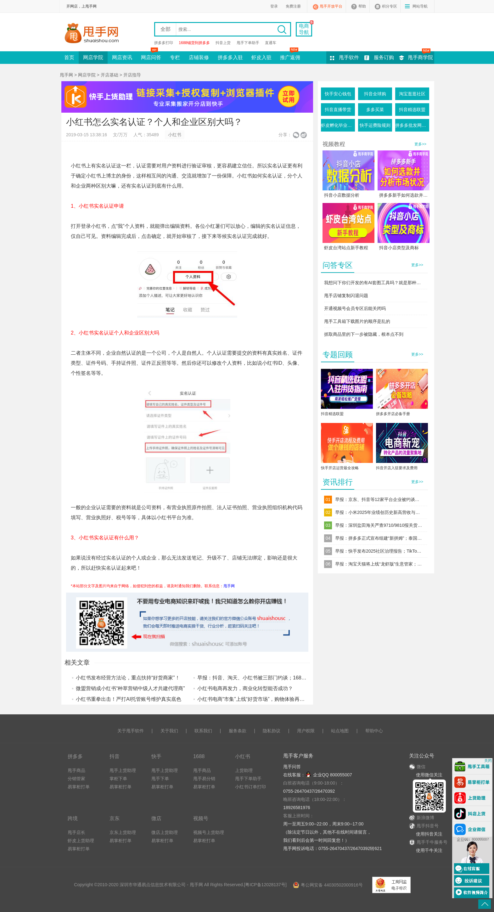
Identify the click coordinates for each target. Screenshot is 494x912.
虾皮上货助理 (81, 840)
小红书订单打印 (250, 786)
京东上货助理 (122, 832)
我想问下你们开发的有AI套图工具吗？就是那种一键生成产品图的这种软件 (374, 282)
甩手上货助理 (122, 770)
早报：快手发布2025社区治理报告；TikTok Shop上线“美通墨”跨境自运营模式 (379, 551)
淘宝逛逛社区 (412, 93)
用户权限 (306, 730)
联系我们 (203, 730)
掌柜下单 (118, 778)
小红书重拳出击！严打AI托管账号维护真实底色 (128, 699)
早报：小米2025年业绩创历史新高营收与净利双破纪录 (379, 512)
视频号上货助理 (208, 832)
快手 (156, 756)
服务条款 (237, 730)
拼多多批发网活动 (412, 125)
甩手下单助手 (248, 43)
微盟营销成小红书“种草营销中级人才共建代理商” (130, 688)
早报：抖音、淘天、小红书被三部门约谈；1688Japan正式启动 (267, 677)
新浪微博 (421, 817)
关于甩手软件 (130, 730)
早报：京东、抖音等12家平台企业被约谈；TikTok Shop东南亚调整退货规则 (379, 499)
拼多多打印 (163, 43)
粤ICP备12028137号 (265, 884)
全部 (165, 29)
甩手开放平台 (331, 6)
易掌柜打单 (79, 786)
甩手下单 (160, 778)
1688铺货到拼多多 (194, 43)
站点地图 (340, 730)
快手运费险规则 (375, 125)
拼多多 (75, 756)
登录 (274, 6)
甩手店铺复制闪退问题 (346, 295)
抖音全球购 (375, 93)
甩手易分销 (204, 778)
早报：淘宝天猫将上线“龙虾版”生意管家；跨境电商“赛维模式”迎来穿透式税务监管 (379, 563)
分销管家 (76, 778)
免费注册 (293, 6)
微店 (156, 818)
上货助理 (244, 770)
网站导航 (420, 6)
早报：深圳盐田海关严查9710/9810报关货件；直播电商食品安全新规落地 (379, 525)
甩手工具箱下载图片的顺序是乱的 (357, 321)
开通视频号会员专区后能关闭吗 (355, 308)
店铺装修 (199, 57)
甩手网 (66, 74)
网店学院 (93, 57)
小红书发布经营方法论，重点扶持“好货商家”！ (128, 677)
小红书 (174, 134)
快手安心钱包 (338, 93)
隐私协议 (271, 730)
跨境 (73, 818)
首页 (69, 57)
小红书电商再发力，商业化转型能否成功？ (245, 688)
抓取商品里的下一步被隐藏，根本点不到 (363, 334)
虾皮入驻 (261, 57)
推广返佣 (290, 55)
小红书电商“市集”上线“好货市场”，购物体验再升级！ (256, 699)
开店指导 (132, 74)
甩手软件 (349, 57)
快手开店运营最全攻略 (340, 468)
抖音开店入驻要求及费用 (397, 468)
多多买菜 (375, 109)
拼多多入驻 (230, 57)
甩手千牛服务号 (432, 842)
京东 (114, 818)
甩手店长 (76, 832)
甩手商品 (76, 770)
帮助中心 (374, 730)
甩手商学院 (420, 57)
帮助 (362, 6)
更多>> (420, 144)
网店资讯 (122, 57)
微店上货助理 (164, 832)
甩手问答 (292, 766)
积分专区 (389, 6)
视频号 (200, 818)
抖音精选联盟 (412, 109)
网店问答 (151, 55)
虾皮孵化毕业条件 (338, 125)
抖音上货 (223, 43)
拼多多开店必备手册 (393, 414)
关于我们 (169, 730)
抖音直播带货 (338, 109)
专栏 (175, 57)
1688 (199, 756)
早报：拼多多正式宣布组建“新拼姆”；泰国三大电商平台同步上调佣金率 (379, 538)
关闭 (488, 760)
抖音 (114, 756)
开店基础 (109, 74)
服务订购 (384, 57)
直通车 (270, 43)
